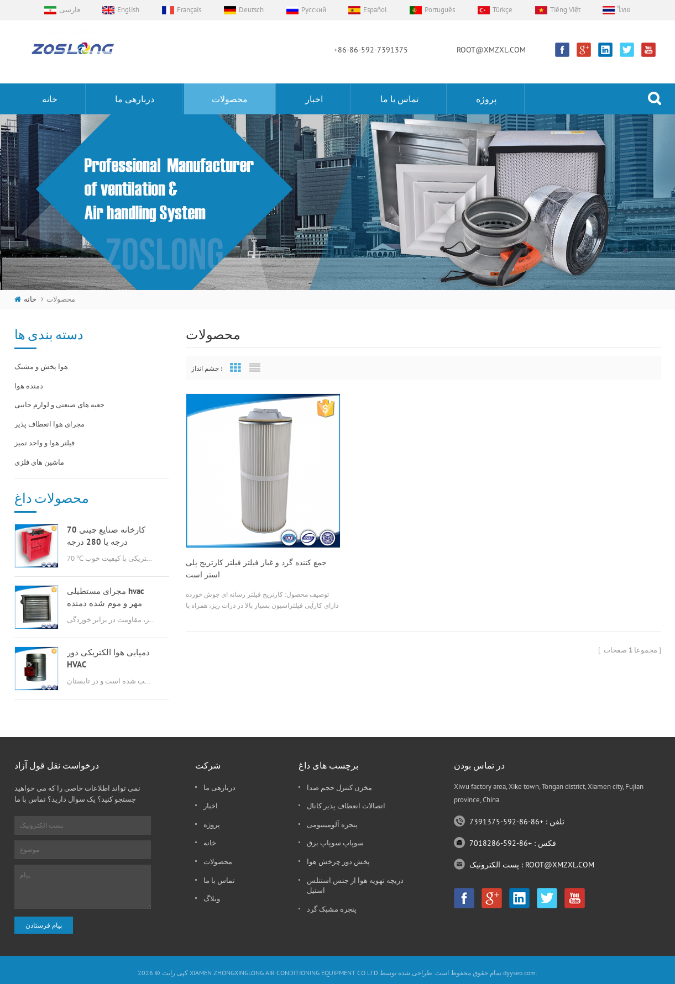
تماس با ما (399, 98)
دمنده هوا (28, 386)
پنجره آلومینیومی (332, 824)
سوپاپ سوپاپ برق (335, 843)
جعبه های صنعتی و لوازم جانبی (59, 404)
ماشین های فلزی (39, 462)
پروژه (486, 98)
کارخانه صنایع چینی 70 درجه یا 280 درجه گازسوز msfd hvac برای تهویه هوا (107, 536)
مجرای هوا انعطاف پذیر (49, 424)
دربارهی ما (134, 98)
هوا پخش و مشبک (41, 366)
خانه (49, 98)
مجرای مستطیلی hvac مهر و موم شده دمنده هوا (105, 597)
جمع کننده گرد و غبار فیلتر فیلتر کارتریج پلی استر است (256, 560)
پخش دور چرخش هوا (338, 861)
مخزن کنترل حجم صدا (339, 787)
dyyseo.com (519, 973)
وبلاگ (211, 898)
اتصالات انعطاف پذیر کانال (346, 806)
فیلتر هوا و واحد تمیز (44, 443)
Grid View (235, 368)
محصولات (230, 98)
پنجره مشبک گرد (332, 909)
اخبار (314, 98)
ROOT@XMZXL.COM (491, 50)
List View (255, 368)
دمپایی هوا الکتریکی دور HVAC (108, 658)
